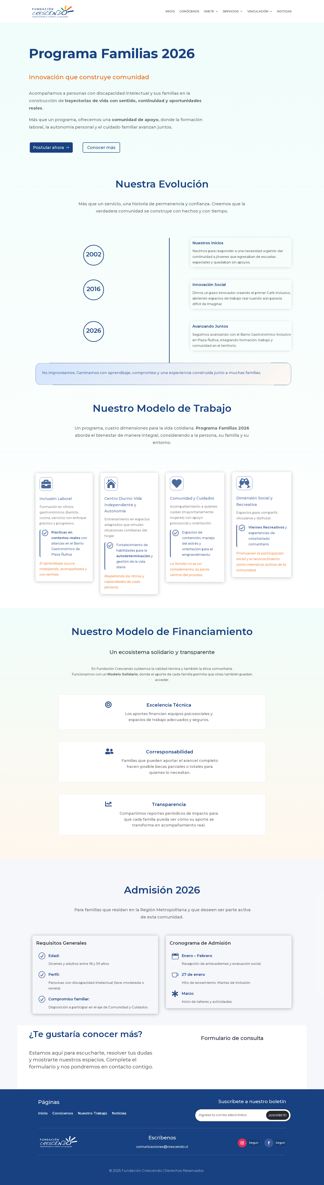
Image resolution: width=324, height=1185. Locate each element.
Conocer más (101, 147)
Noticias (284, 11)
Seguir (253, 1143)
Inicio (170, 11)
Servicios (231, 11)
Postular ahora (48, 147)
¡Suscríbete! (278, 1115)
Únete (209, 11)
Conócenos (189, 11)
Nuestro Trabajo (92, 1113)
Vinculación (257, 11)
